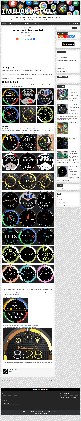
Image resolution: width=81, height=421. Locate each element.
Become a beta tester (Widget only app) (66, 60)
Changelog (4, 23)
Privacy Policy (60, 68)
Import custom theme (62, 63)
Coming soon (28, 27)
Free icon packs (28, 23)
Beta (35, 23)
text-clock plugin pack (15, 297)
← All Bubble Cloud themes (7, 380)
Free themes (20, 23)
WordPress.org (61, 205)
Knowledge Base (61, 65)
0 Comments (31, 32)
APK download (60, 54)
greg (15, 369)
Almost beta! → (51, 380)
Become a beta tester (62, 57)
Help (15, 23)
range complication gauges (25, 327)
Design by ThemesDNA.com (40, 413)
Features (10, 23)
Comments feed (61, 202)
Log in (58, 196)
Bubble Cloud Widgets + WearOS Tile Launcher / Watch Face (40, 17)
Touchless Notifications (62, 71)
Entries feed (60, 199)
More (39, 23)
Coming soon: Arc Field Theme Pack (27, 30)
